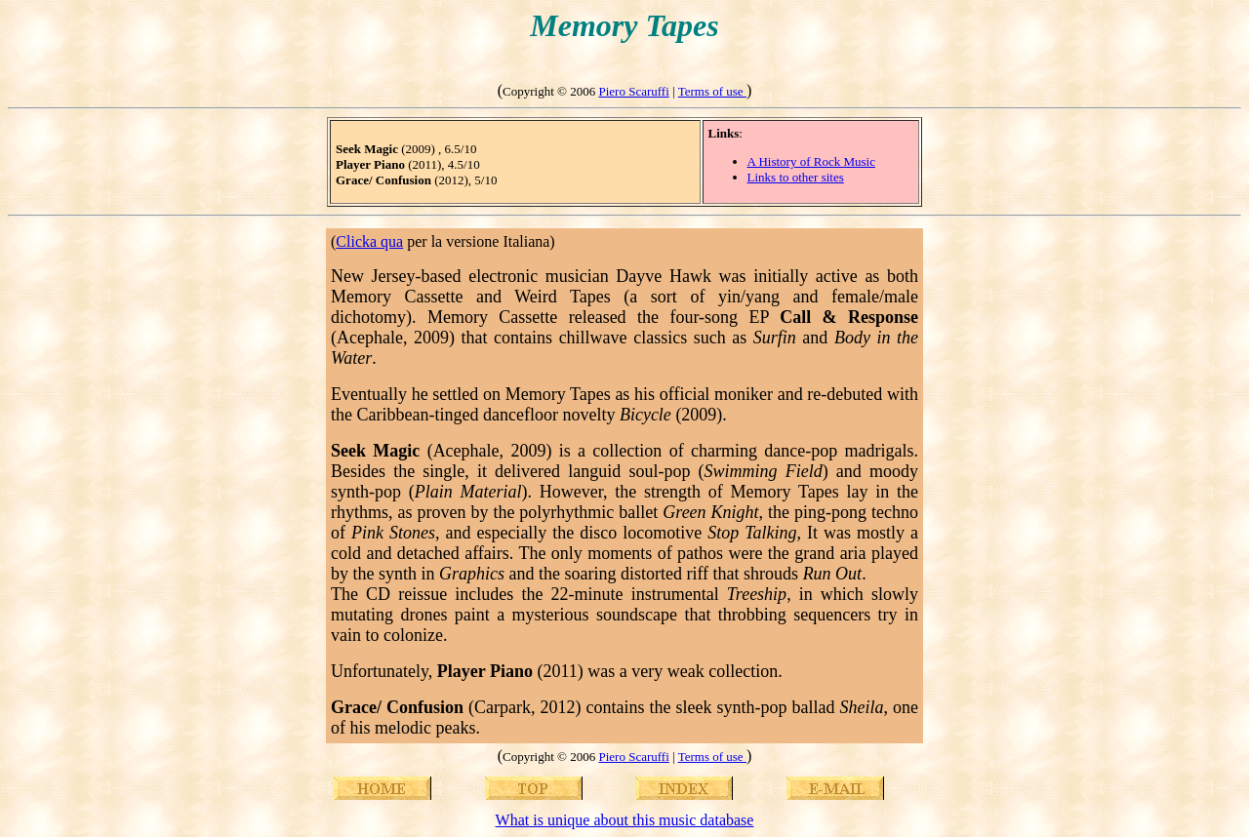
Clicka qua (369, 241)
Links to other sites (795, 177)
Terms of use (712, 91)
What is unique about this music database (625, 820)
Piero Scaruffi (633, 91)
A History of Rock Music (811, 161)
